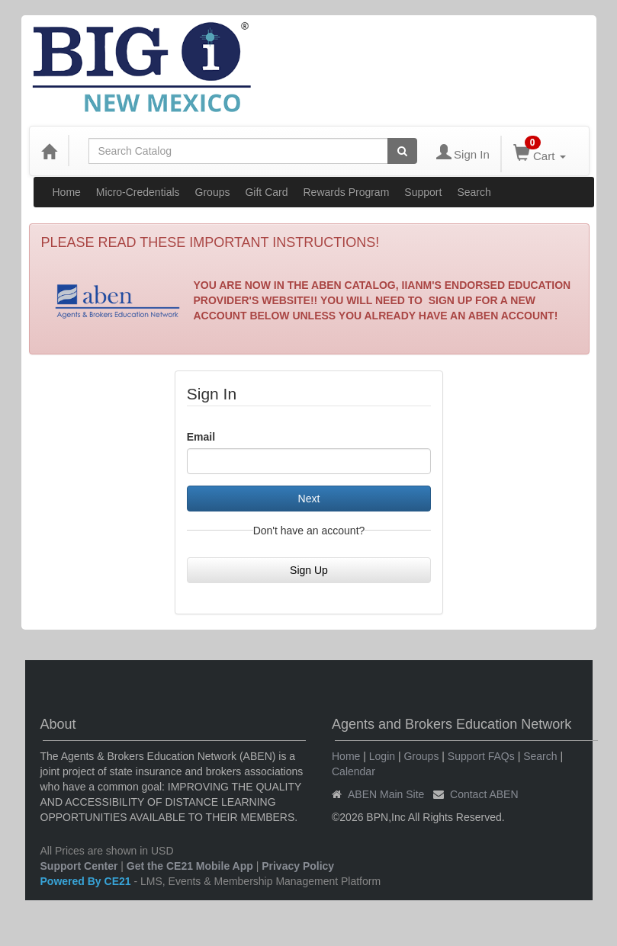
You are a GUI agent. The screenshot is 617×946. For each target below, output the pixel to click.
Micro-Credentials (138, 192)
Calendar (353, 771)
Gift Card (266, 192)
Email (201, 437)
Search (473, 192)
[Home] (49, 151)
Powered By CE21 (87, 881)
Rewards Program (347, 192)
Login (382, 756)
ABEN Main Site (386, 794)
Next (309, 498)
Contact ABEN (484, 794)
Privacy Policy (298, 866)
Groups (212, 192)
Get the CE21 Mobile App (190, 866)
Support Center (79, 866)
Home (67, 192)
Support (423, 192)
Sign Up (309, 570)
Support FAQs (481, 756)
